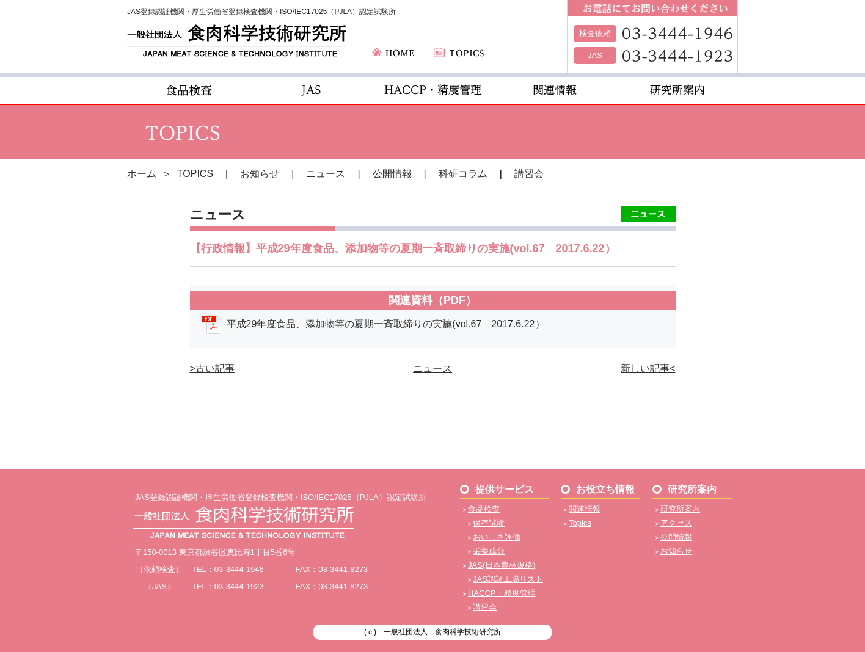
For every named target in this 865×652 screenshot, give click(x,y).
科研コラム (463, 173)
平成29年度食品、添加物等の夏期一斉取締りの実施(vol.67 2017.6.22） (386, 324)
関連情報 (584, 508)
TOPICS (195, 173)
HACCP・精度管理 (502, 593)
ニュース (325, 173)
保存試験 (489, 522)
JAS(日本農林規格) (502, 565)
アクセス (676, 522)
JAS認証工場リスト (508, 579)
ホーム (141, 173)
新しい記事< (648, 368)
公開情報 (392, 173)
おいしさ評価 (496, 537)
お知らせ (259, 173)
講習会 (529, 173)
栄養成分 (489, 551)
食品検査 (484, 508)
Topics (580, 522)
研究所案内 (680, 508)
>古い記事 (212, 368)
